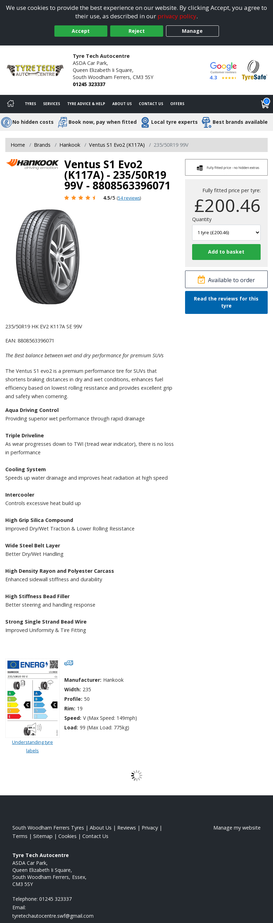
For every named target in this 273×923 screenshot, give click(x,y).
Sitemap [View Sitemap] (43, 836)
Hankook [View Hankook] (69, 144)
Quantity (202, 219)
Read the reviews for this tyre (226, 302)
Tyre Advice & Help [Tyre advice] (86, 103)
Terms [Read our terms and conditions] (20, 836)
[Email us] (53, 915)
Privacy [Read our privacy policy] (150, 827)
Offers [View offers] (177, 103)
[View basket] (265, 104)
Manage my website (237, 827)
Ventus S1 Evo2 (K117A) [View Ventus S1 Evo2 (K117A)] (117, 144)
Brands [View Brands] (42, 144)
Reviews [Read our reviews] (126, 827)
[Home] (10, 104)
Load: (71, 727)
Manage (192, 31)
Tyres (30, 103)
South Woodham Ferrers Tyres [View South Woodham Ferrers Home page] (48, 827)
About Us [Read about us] (101, 827)
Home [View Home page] (18, 144)
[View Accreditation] (255, 69)
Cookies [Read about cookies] (67, 836)
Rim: (69, 708)
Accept (81, 31)
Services (51, 103)
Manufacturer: (82, 679)
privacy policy (177, 16)
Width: (72, 689)
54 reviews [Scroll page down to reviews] (129, 198)
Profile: (73, 699)
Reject (137, 31)
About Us (122, 103)
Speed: (72, 718)
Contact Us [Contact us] (151, 103)
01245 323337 (89, 84)
